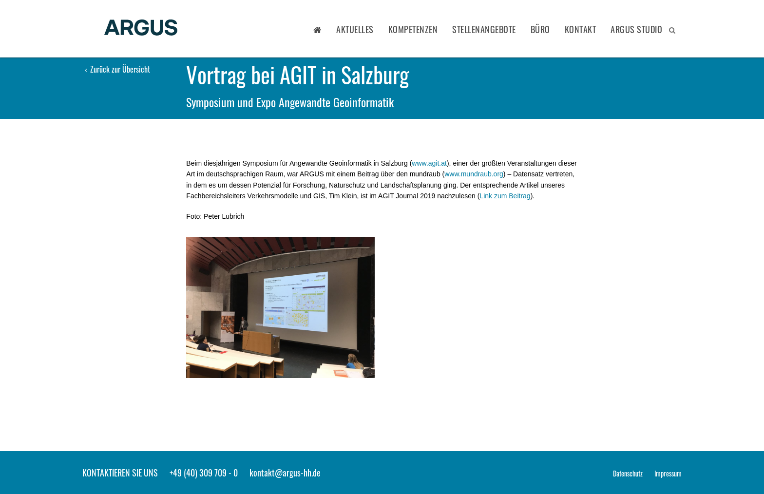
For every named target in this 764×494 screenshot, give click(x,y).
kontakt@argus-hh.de (285, 472)
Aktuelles (355, 29)
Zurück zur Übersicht (117, 69)
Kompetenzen (413, 29)
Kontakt (580, 29)
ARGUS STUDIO (636, 29)
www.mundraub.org (473, 174)
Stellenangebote (484, 29)
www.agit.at (429, 163)
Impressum (668, 473)
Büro (540, 29)
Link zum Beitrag (504, 196)
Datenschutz (628, 473)
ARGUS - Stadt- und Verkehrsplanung (140, 28)
